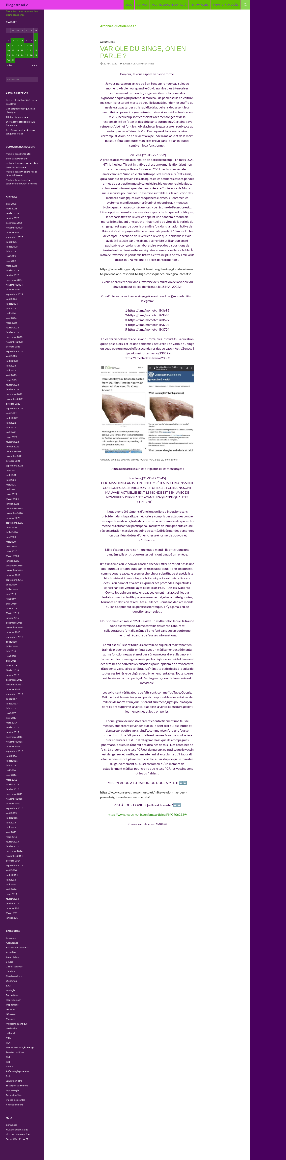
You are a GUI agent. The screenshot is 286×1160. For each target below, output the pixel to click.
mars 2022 (11, 437)
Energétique (12, 995)
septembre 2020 (14, 522)
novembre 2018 (14, 627)
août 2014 (11, 870)
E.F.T (8, 985)
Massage (10, 1018)
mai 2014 (11, 884)
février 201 (11, 912)
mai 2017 (11, 713)
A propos (10, 937)
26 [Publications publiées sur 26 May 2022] (22, 55)
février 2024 (12, 327)
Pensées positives (15, 1052)
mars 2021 (11, 494)
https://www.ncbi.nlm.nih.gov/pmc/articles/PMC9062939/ (147, 814)
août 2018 (11, 641)
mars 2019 (11, 608)
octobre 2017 (13, 689)
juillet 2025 (12, 246)
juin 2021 (11, 479)
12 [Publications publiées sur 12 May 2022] (22, 45)
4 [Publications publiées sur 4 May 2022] (17, 40)
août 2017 (11, 698)
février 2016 (12, 784)
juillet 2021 (12, 475)
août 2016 (11, 755)
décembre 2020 (14, 508)
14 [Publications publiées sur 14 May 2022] (31, 45)
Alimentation (12, 957)
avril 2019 (11, 603)
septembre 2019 (14, 579)
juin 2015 (11, 822)
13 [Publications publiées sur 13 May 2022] (26, 45)
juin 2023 (11, 365)
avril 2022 (11, 432)
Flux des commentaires (18, 1134)
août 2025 (11, 241)
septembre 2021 (14, 465)
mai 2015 (11, 827)
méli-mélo (11, 1033)
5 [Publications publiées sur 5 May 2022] (22, 40)
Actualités (107, 42)
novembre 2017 (14, 684)
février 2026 (12, 213)
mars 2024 (11, 322)
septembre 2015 (14, 808)
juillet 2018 (12, 646)
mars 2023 (11, 379)
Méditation (11, 1028)
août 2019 (11, 584)
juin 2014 (11, 879)
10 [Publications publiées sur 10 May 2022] (13, 45)
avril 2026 (11, 203)
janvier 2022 (12, 446)
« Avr (9, 65)
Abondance (12, 942)
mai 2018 (11, 655)
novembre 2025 (14, 227)
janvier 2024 (12, 332)
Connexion (11, 1124)
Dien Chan (11, 980)
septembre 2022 (14, 408)
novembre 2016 (14, 741)
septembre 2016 (14, 751)
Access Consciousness (17, 947)
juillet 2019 (12, 589)
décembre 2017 (14, 679)
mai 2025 (11, 256)
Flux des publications (17, 1129)
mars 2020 (11, 551)
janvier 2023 (12, 389)
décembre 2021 (14, 451)
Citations (10, 971)
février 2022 (12, 441)
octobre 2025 (13, 232)
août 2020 (11, 527)
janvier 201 (12, 917)
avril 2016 (11, 774)
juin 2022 (11, 422)
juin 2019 (11, 594)
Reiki (8, 1076)
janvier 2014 (12, 903)
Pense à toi (25, 153)
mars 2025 (11, 265)
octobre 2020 (13, 517)
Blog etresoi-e (17, 5)
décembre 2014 (14, 851)
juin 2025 (11, 251)
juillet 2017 (12, 703)
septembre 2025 (14, 237)
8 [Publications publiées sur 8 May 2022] (36, 40)
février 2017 (12, 727)
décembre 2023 (14, 337)
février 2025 (12, 270)
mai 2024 (11, 313)
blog (129, 4)
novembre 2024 (14, 284)
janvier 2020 (12, 560)
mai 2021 (11, 484)
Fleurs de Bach (13, 999)
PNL (8, 1056)
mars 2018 (11, 665)
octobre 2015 (13, 803)
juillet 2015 (12, 817)
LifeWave (10, 1014)
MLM (9, 1037)
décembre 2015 (14, 794)
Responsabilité (199, 4)
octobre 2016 (13, 746)
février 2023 (12, 384)
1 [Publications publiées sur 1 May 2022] (36, 35)
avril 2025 (11, 260)
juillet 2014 (12, 874)
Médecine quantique (16, 1023)
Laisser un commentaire (138, 63)
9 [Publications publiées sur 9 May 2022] (8, 45)
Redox (9, 1066)
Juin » (34, 65)
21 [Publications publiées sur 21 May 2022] (31, 50)
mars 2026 (11, 208)
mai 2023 (11, 370)
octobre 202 (12, 908)
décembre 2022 (14, 394)
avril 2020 (11, 546)
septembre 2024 (14, 294)
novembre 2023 (14, 341)
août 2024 (11, 298)
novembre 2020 (14, 513)
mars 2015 (11, 836)
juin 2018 (11, 651)
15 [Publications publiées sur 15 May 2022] (35, 45)
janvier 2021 (12, 503)
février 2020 (12, 556)
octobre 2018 (13, 632)
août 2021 (11, 470)
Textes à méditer (14, 1095)
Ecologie (10, 990)
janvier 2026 (12, 218)
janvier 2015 (12, 846)
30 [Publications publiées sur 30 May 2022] (8, 60)
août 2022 (11, 413)
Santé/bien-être (14, 1080)
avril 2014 (11, 889)
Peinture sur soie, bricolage (20, 1047)
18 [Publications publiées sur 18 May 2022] (17, 50)
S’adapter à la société (225, 4)
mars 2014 (11, 893)
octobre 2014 (13, 860)
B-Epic (9, 961)
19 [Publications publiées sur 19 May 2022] (22, 50)
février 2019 (12, 613)
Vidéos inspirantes (15, 1099)
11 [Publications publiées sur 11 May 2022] (17, 45)
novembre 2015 (14, 798)
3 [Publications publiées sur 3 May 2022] (13, 40)
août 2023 (11, 356)
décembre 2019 (14, 565)
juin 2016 (11, 765)
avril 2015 (11, 832)
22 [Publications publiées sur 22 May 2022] (35, 50)
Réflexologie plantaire (17, 1071)
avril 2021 (11, 489)
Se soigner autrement (17, 1085)
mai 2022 (11, 427)
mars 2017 (11, 722)
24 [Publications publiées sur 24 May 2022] (13, 55)
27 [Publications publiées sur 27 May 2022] (26, 55)
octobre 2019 (13, 575)
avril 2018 (11, 660)
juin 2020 (11, 536)
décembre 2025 (14, 222)
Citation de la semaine (17, 116)
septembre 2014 (14, 865)
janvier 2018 (12, 675)
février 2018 (12, 670)
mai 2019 (11, 598)
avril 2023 (11, 375)
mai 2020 (11, 541)
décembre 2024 (14, 279)
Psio (8, 1061)
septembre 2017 (14, 694)
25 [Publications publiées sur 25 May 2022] (17, 55)
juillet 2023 (12, 360)
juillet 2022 (12, 417)
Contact (142, 4)
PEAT (9, 1042)
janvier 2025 (12, 275)
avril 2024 (11, 318)
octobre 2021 (13, 460)
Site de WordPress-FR (17, 1139)
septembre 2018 (14, 636)
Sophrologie (12, 1090)
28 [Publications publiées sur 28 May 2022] (31, 55)
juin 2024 (11, 308)
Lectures (10, 1009)
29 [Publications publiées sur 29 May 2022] (35, 55)
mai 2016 (11, 770)
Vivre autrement (14, 1104)
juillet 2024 (12, 303)
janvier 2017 (12, 732)
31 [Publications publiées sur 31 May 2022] (13, 60)
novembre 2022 (14, 398)
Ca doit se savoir (14, 966)
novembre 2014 (14, 855)
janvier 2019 (12, 617)
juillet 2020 (12, 532)
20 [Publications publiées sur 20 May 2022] (26, 50)
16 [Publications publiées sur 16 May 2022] (8, 50)
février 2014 (12, 898)
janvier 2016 (12, 789)
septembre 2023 (14, 351)
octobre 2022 (13, 403)
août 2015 (11, 813)
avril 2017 (11, 717)
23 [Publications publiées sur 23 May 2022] (8, 55)
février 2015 (12, 841)
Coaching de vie (14, 976)
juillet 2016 (12, 760)
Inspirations (12, 1004)
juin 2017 (11, 708)
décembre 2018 (14, 622)
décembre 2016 (14, 736)
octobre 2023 (13, 346)
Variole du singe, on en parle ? (143, 52)
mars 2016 (11, 779)
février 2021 (12, 498)
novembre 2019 (14, 570)
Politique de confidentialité (169, 4)
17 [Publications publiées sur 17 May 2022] (13, 50)
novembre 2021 (14, 456)
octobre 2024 (13, 289)
